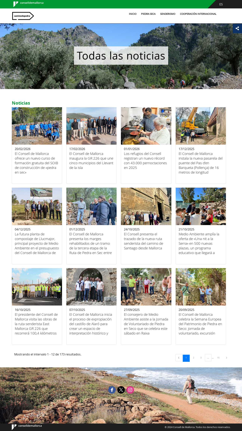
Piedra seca (148, 14)
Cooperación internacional (198, 14)
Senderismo (167, 14)
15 (219, 357)
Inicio (132, 14)
